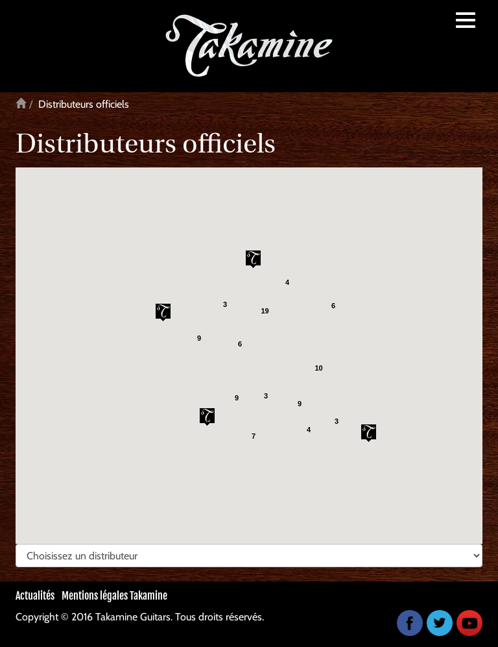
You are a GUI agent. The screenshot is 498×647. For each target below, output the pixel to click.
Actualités (35, 595)
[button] (368, 433)
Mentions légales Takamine (114, 595)
